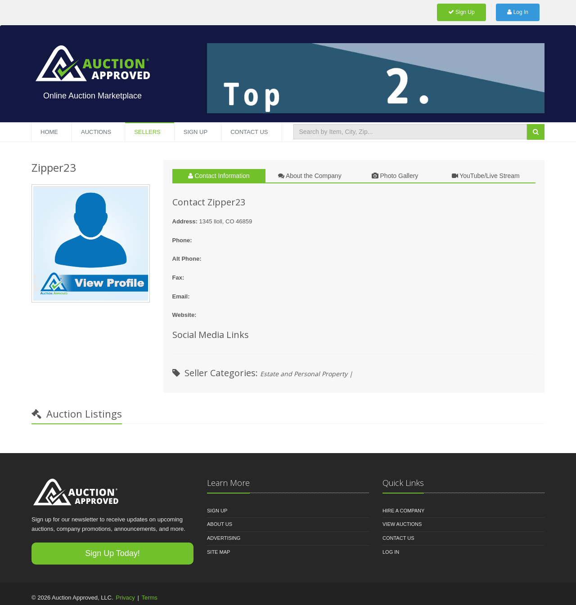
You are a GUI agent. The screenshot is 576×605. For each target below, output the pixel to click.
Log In (517, 12)
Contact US (249, 132)
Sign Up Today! (112, 553)
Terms (149, 597)
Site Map (218, 552)
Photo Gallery (395, 175)
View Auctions (402, 524)
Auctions (96, 132)
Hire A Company (403, 510)
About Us (219, 524)
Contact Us (398, 538)
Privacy (125, 597)
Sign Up (461, 12)
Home (49, 132)
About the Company (310, 175)
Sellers (147, 132)
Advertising (223, 538)
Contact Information (219, 175)
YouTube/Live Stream (486, 175)
